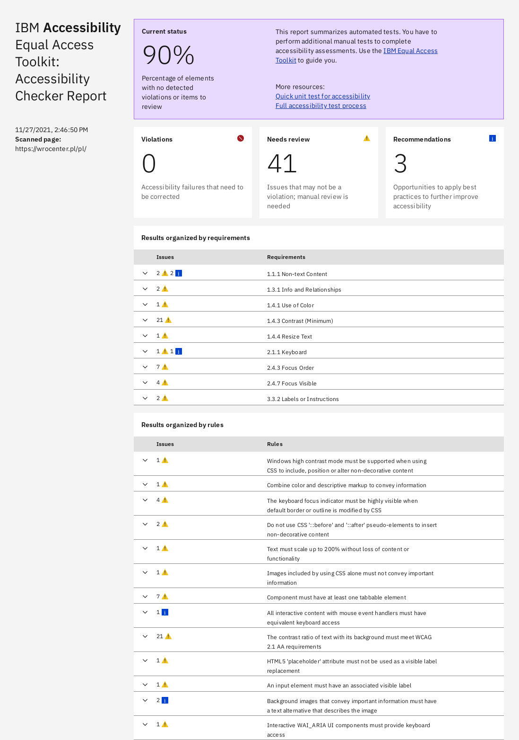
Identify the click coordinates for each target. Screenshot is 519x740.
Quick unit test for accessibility (323, 96)
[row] (319, 272)
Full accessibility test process (321, 105)
